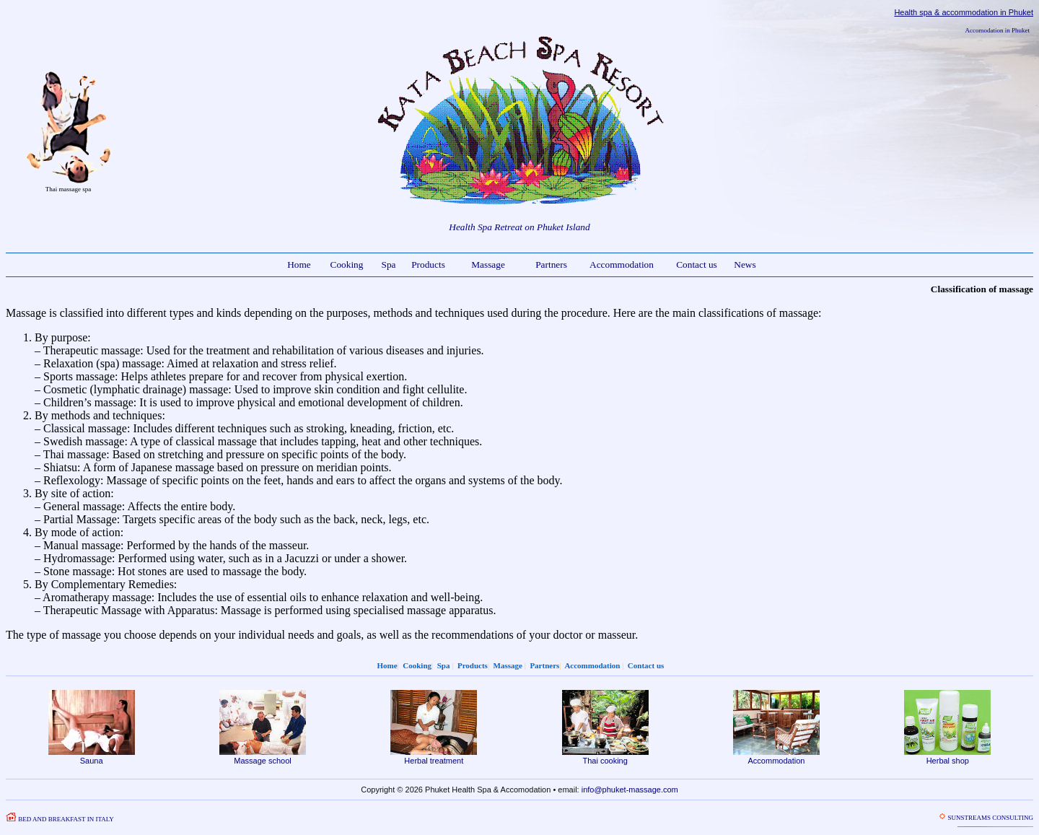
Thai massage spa (68, 189)
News (744, 264)
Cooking (347, 264)
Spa (389, 264)
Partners (551, 264)
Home (299, 264)
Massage (488, 264)
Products (428, 264)
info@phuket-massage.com (630, 789)
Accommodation (621, 264)
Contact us (696, 264)
